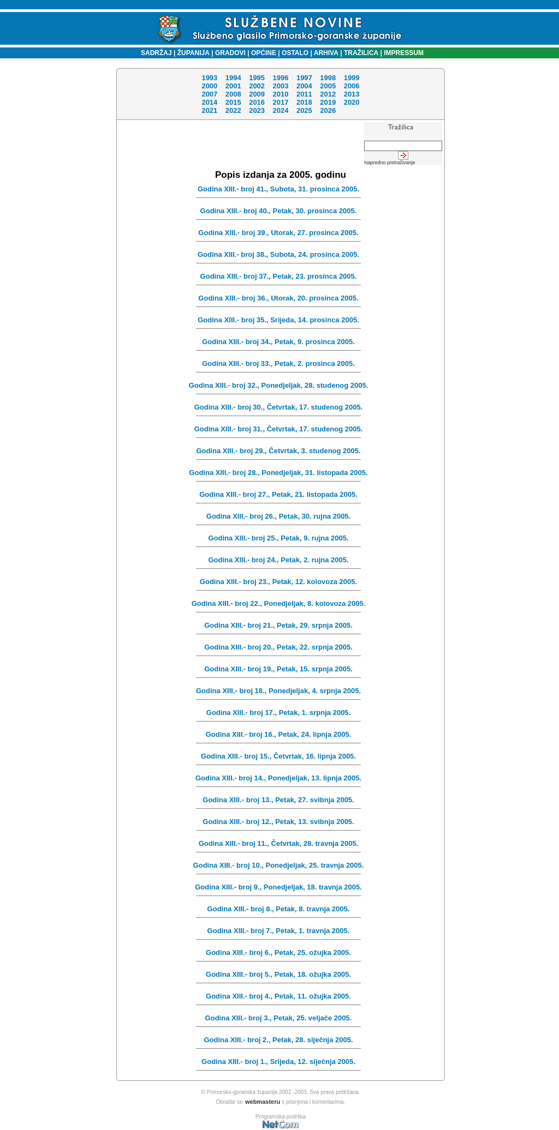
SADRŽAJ (153, 53)
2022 (233, 110)
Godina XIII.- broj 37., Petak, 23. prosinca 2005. (278, 276)
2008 (233, 94)
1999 (351, 78)
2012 (328, 94)
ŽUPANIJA (193, 53)
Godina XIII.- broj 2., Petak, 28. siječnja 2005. (278, 1040)
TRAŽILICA (360, 53)
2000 (209, 86)
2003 (280, 86)
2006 (351, 86)
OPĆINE (263, 53)
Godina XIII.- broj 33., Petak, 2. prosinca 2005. (278, 363)
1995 (257, 78)
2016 (257, 102)
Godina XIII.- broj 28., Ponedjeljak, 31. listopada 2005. (278, 472)
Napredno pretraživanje (389, 162)
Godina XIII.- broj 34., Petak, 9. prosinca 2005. (278, 342)
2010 (280, 94)
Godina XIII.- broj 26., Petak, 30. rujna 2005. (278, 516)
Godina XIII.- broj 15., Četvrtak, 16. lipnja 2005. (278, 756)
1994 (233, 78)
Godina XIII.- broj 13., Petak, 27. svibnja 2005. (278, 800)
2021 (209, 110)
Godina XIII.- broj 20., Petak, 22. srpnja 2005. (278, 647)
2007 (209, 94)
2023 (257, 110)
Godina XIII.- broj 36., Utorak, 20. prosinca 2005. (278, 298)
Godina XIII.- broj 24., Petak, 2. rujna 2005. (278, 560)
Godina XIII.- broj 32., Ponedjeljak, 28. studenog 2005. (278, 385)
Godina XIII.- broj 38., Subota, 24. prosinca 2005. (278, 254)
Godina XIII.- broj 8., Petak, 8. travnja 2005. (278, 909)
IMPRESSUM (404, 53)
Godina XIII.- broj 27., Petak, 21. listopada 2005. (278, 494)
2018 (304, 102)
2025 (304, 110)
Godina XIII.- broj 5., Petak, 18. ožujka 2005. (278, 974)
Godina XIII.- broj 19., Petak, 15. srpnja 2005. (278, 669)
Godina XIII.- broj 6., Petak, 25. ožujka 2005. (278, 952)
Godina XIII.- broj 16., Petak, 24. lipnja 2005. (279, 734)
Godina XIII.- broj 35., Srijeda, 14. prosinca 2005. (278, 320)
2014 (209, 102)
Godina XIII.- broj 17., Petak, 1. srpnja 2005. (278, 712)
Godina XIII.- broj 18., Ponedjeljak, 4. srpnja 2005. (278, 691)
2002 (257, 86)
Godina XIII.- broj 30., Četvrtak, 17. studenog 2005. (278, 407)
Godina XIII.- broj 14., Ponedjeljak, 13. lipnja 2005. (278, 778)
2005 (328, 86)
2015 (233, 102)
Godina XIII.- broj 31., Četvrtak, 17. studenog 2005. (278, 429)
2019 (328, 102)
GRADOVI (230, 53)
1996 (280, 78)
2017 (280, 102)
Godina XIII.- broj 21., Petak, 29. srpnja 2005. (278, 625)
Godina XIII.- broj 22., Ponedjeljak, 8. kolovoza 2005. (279, 603)
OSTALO (295, 53)
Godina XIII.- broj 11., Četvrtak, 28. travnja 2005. (279, 843)
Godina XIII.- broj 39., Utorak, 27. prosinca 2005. (278, 233)
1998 (328, 78)
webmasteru (262, 1101)
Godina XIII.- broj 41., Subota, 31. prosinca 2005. (278, 189)
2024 (280, 110)
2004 (304, 86)
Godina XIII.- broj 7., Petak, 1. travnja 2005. (278, 931)
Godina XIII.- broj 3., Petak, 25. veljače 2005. (278, 1018)
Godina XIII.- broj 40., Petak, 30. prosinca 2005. (278, 211)
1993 (209, 78)
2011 (304, 94)
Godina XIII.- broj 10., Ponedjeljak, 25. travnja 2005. (278, 865)
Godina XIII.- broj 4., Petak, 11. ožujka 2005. (278, 996)
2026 (328, 110)
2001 (233, 86)
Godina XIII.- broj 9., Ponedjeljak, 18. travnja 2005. (278, 887)
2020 (351, 102)
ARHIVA (325, 53)
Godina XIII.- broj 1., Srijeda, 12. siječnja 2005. (278, 1061)
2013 (351, 94)
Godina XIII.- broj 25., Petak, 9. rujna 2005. (278, 538)
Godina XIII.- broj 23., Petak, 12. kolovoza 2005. (278, 582)
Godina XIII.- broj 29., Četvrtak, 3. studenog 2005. (278, 451)
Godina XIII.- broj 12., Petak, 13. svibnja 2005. (278, 822)
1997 (304, 78)
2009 (257, 94)
